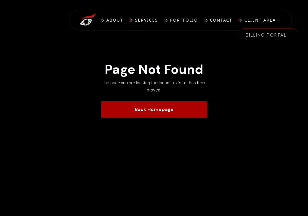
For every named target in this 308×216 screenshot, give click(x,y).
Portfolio (184, 20)
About (114, 20)
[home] (89, 20)
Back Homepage (154, 109)
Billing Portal (266, 35)
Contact (221, 20)
